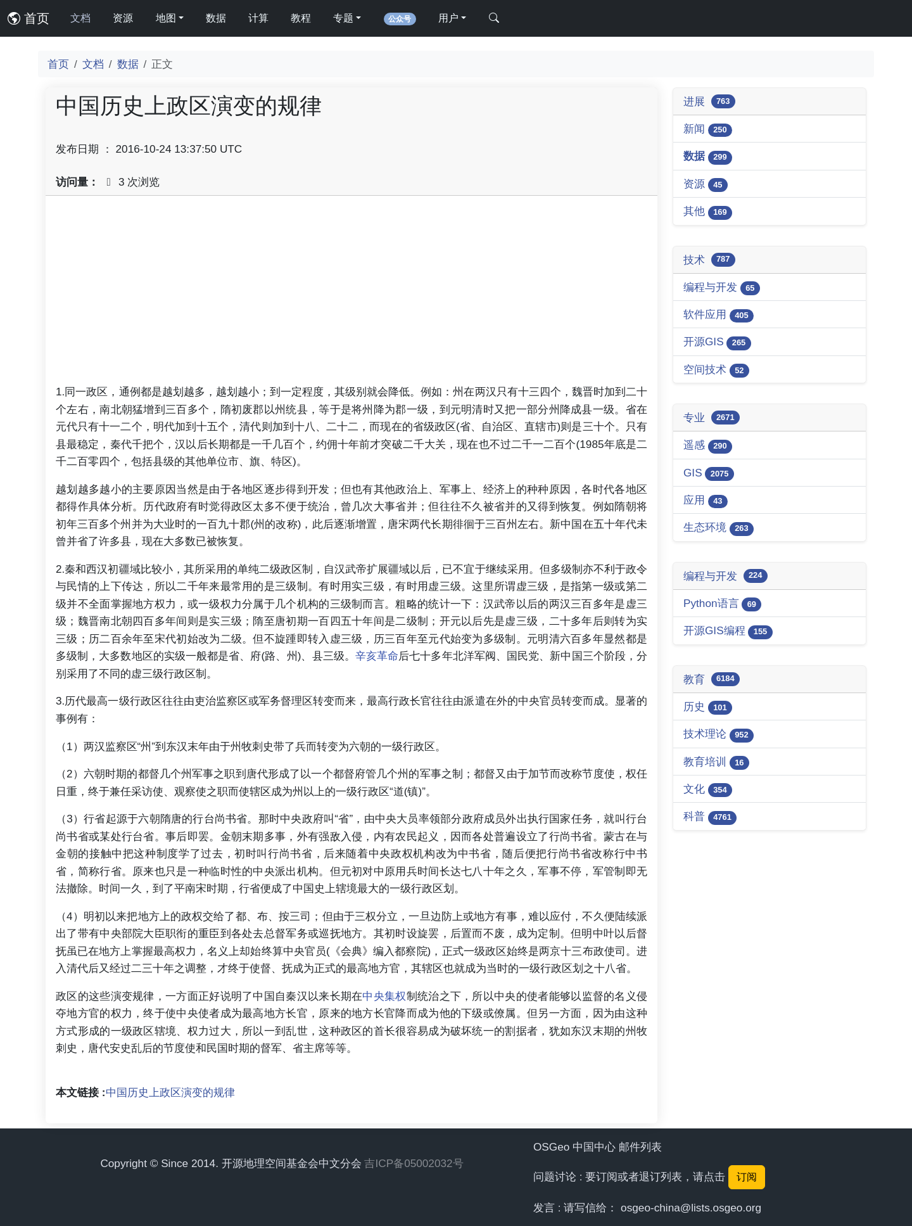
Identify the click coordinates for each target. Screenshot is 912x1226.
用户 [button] (448, 18)
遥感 (707, 445)
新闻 (707, 129)
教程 (301, 18)
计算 (258, 18)
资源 (123, 18)
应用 (705, 501)
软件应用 (718, 315)
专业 (711, 418)
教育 (711, 679)
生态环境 (718, 528)
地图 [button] (166, 18)
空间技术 (716, 370)
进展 (709, 101)
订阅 (747, 1177)
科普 (710, 817)
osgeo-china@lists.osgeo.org (691, 1207)
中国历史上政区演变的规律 (170, 1092)
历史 (707, 707)
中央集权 (384, 996)
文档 (80, 18)
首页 (28, 18)
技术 (709, 260)
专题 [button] (343, 18)
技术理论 (718, 734)
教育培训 (716, 762)
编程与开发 (721, 288)
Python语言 (722, 604)
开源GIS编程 (728, 631)
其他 (707, 212)
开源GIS (717, 342)
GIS (708, 473)
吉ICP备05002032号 (413, 1163)
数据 (216, 18)
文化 (707, 789)
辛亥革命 (376, 655)
